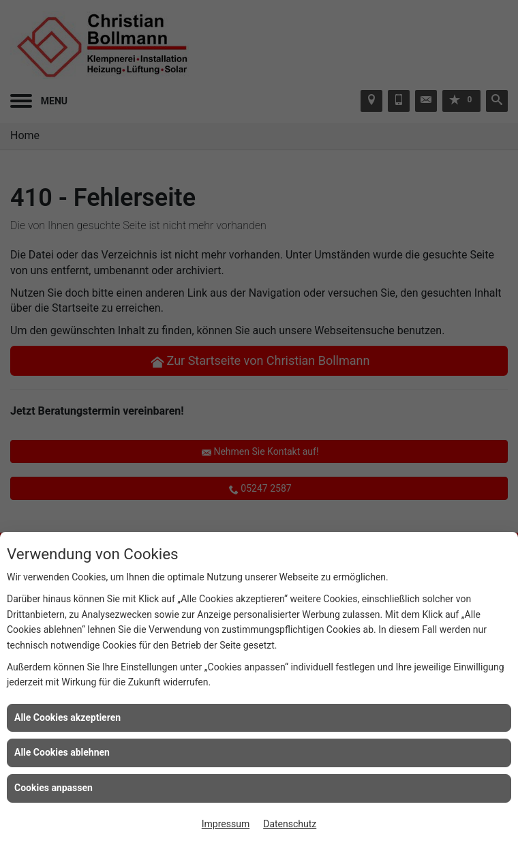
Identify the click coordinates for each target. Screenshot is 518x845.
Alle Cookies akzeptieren (67, 717)
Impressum (225, 823)
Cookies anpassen (53, 787)
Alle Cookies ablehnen (62, 752)
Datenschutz (289, 823)
